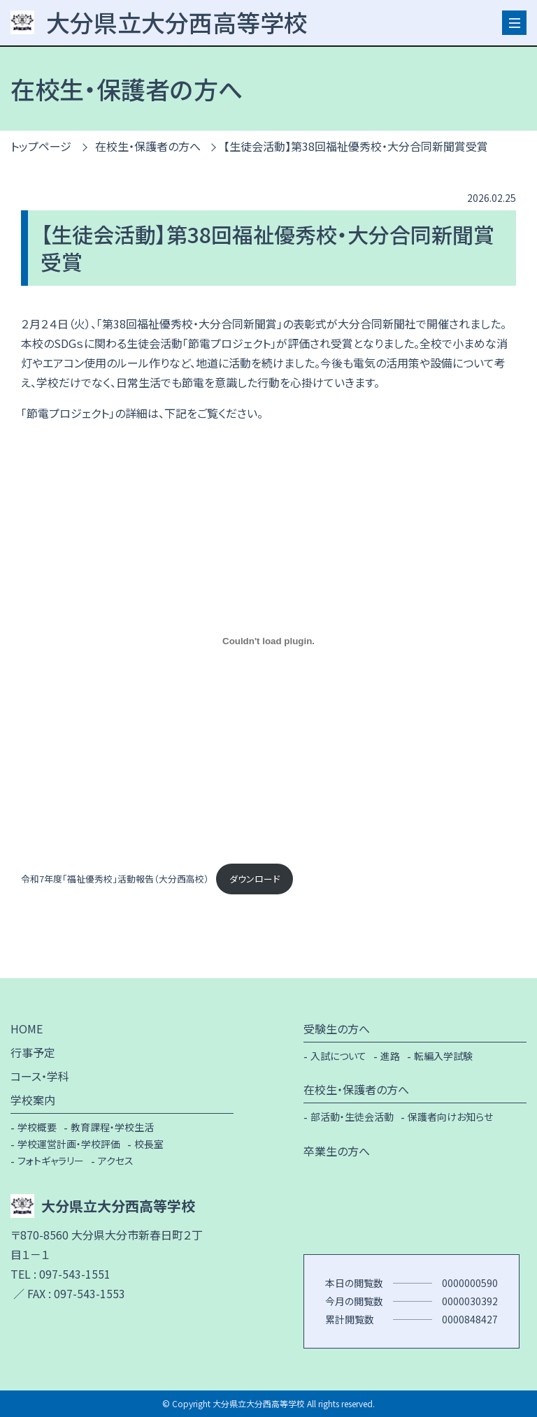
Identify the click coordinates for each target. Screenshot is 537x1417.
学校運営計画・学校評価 (68, 1144)
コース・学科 (39, 1076)
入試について (338, 1056)
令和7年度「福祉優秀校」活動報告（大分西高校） (115, 878)
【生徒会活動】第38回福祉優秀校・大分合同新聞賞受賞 (356, 146)
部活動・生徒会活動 (352, 1117)
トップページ (40, 146)
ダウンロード (254, 878)
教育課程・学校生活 (112, 1127)
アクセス (116, 1161)
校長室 (149, 1144)
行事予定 (32, 1052)
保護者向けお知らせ (450, 1117)
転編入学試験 (443, 1056)
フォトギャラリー (50, 1161)
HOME (26, 1028)
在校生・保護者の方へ (148, 146)
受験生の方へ (336, 1028)
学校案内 (32, 1099)
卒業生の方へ (336, 1150)
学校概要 (37, 1127)
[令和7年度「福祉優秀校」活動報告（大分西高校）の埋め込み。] (268, 640)
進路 (390, 1056)
